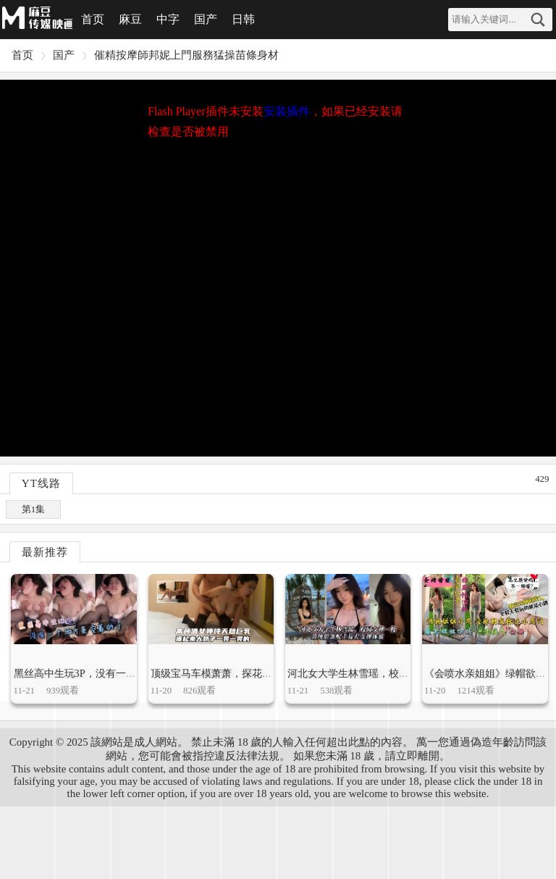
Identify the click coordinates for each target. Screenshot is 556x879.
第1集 (33, 509)
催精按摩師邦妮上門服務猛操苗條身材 (186, 55)
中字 (168, 19)
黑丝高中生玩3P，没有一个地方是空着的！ (110, 673)
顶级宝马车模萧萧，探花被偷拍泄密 (232, 673)
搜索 (537, 19)
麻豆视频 (36, 18)
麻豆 (130, 19)
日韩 (243, 19)
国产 (205, 19)
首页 (92, 19)
